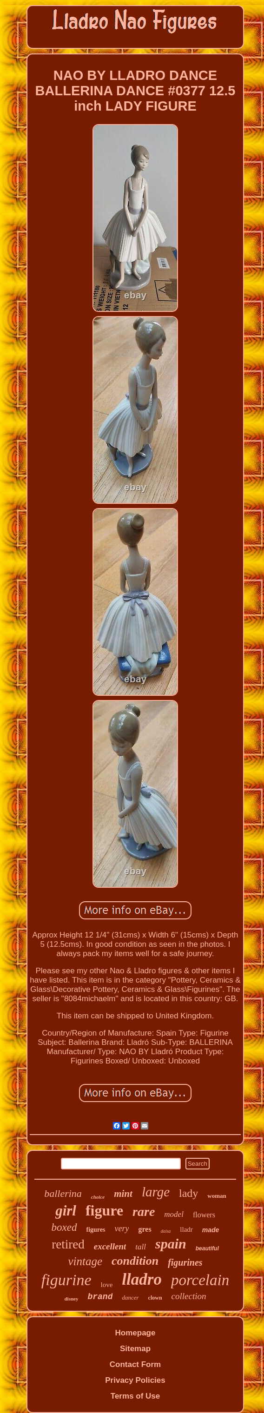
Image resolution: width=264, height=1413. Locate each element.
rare (143, 1211)
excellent (110, 1246)
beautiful (207, 1248)
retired (68, 1244)
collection (189, 1296)
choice (98, 1197)
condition (135, 1261)
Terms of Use (135, 1396)
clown (155, 1297)
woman (216, 1195)
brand (99, 1296)
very (122, 1228)
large (156, 1191)
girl (65, 1210)
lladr (186, 1229)
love (107, 1284)
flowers (204, 1215)
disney (71, 1298)
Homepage (135, 1332)
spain (170, 1243)
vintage (85, 1261)
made (210, 1230)
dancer (130, 1297)
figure (104, 1210)
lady (188, 1193)
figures (96, 1229)
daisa (166, 1231)
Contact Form (135, 1364)
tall (140, 1246)
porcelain (200, 1280)
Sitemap (135, 1348)
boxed (64, 1227)
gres (144, 1229)
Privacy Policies (135, 1380)
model (174, 1214)
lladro (142, 1279)
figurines (185, 1262)
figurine (66, 1279)
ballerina (63, 1193)
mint (123, 1193)
